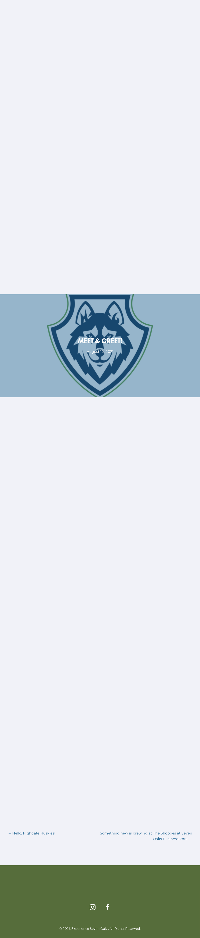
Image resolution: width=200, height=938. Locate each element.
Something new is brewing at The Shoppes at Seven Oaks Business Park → (146, 836)
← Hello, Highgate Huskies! (31, 833)
